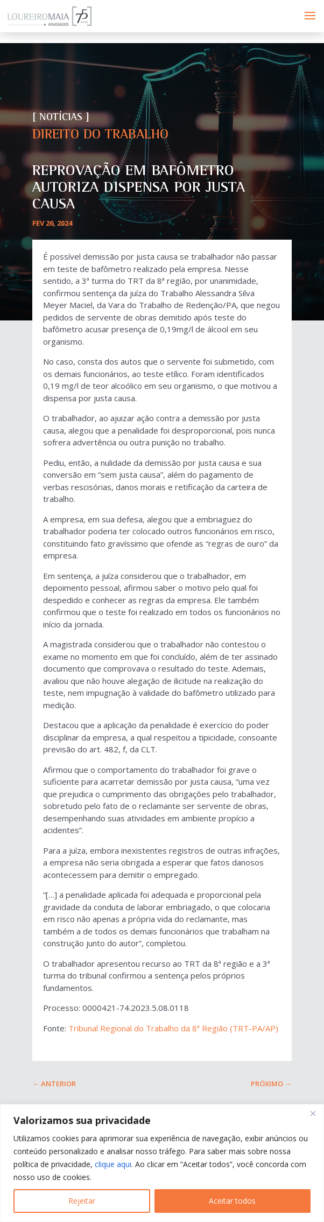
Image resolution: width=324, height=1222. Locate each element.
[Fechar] (312, 1113)
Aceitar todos (232, 1201)
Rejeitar (81, 1201)
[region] (162, 1163)
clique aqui (113, 1164)
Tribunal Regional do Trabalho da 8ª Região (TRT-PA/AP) (173, 1028)
